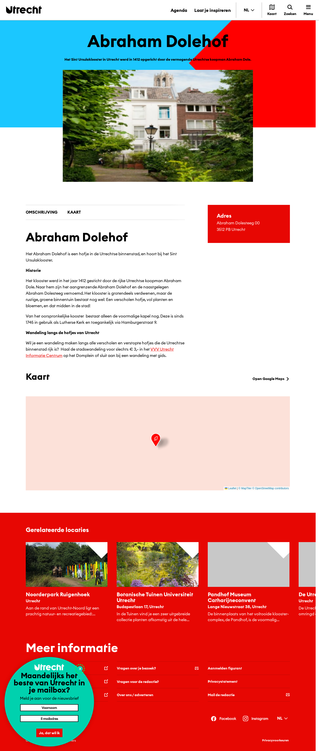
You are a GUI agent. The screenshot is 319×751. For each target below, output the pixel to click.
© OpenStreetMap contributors (270, 488)
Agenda (179, 10)
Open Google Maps (271, 379)
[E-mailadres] (49, 718)
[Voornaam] (49, 707)
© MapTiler (244, 488)
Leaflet (230, 488)
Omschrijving (42, 212)
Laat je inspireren (212, 10)
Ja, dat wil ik (49, 733)
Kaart (74, 212)
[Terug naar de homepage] (24, 9)
